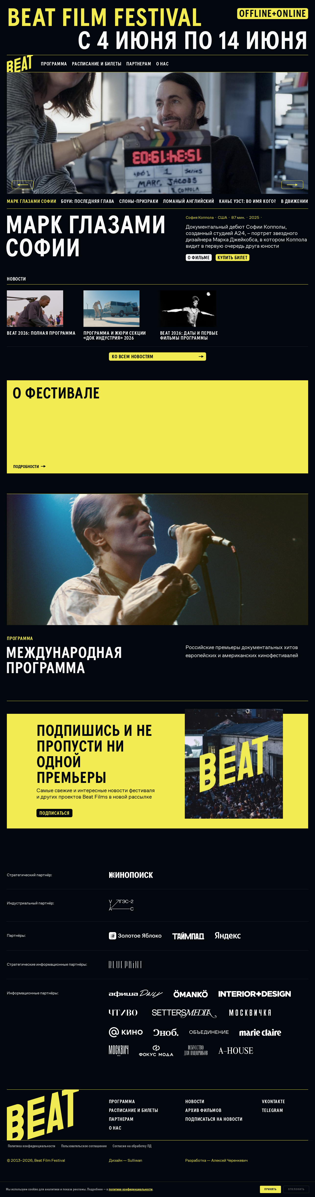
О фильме (199, 257)
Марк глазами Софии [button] (31, 201)
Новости (194, 1101)
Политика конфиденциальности (31, 1146)
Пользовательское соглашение (84, 1146)
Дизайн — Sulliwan (125, 1160)
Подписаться (54, 813)
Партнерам (138, 64)
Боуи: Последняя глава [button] (87, 201)
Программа (54, 64)
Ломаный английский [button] (188, 201)
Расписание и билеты (96, 64)
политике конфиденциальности (130, 1189)
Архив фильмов (203, 1110)
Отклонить (296, 1189)
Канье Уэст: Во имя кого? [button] (247, 201)
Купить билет (232, 257)
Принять (270, 1189)
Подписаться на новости (214, 1119)
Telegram (272, 1110)
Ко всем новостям (132, 356)
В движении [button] (294, 201)
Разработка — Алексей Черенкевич (216, 1160)
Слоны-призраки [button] (138, 201)
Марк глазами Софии (85, 237)
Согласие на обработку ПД (132, 1146)
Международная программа (64, 661)
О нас (162, 64)
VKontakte (273, 1101)
